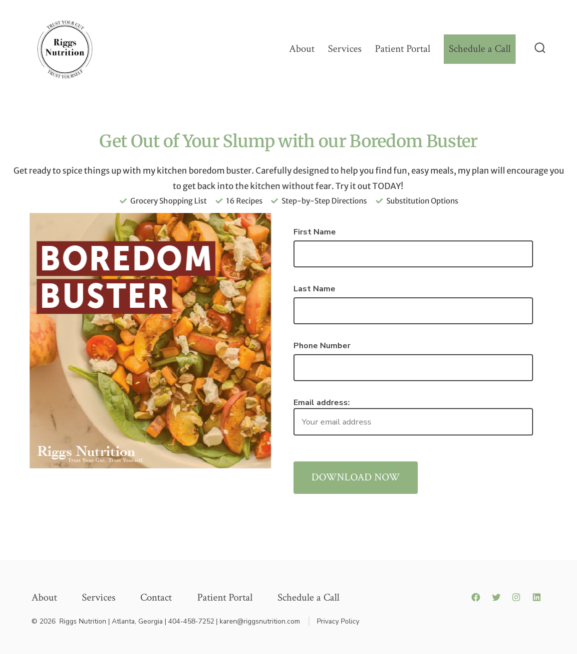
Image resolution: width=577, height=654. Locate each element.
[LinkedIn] (537, 597)
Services (344, 48)
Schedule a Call (480, 48)
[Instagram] (516, 597)
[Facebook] (476, 597)
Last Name (314, 288)
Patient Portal (402, 48)
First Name (314, 231)
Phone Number (321, 345)
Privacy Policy (338, 621)
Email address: (413, 416)
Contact (156, 597)
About (301, 48)
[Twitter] (496, 597)
